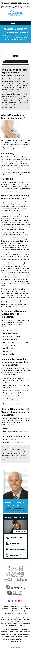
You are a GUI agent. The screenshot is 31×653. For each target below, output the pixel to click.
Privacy (23, 606)
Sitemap (5, 608)
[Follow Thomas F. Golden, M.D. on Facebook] (9, 601)
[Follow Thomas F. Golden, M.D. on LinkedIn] (15, 601)
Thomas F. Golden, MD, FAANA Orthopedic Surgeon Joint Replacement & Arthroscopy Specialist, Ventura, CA (16, 619)
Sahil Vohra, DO (15, 641)
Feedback (14, 608)
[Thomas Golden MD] (15, 5)
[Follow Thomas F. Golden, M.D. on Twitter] (12, 601)
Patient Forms (13, 543)
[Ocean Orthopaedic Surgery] (15, 13)
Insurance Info (13, 555)
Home (6, 606)
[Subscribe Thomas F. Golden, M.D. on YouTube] (19, 601)
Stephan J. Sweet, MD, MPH (19, 639)
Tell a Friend (24, 608)
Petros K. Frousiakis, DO (17, 634)
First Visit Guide (13, 537)
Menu (15, 23)
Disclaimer (14, 606)
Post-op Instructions (15, 549)
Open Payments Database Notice (15, 613)
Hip (19, 37)
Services (14, 37)
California (19, 75)
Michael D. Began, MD (15, 631)
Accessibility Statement (15, 611)
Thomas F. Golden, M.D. (18, 92)
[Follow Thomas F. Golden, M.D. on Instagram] (22, 601)
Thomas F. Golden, (15, 503)
